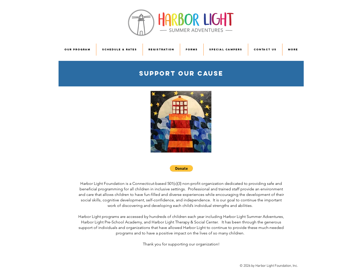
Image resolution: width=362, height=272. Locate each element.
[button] (181, 168)
